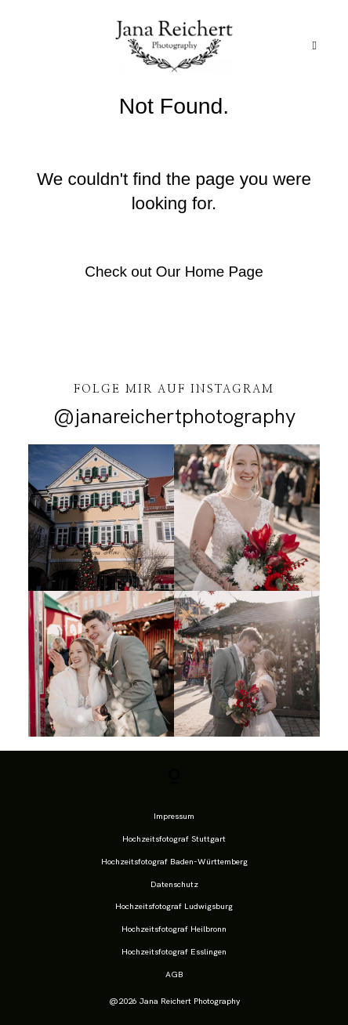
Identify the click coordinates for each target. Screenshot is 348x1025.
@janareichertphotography (174, 416)
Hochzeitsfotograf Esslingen (174, 951)
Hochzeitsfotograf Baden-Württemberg (174, 861)
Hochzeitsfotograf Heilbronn (174, 928)
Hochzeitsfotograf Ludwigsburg (174, 905)
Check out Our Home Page (174, 271)
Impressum (174, 815)
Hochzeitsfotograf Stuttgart (174, 838)
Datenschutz (174, 883)
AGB (174, 974)
